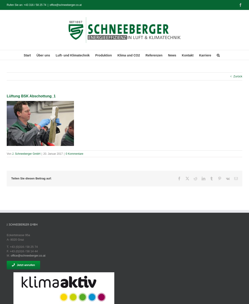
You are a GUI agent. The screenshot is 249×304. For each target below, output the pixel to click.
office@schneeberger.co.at (66, 5)
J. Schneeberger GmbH (26, 153)
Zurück (237, 76)
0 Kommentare (74, 153)
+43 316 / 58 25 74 (35, 5)
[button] (218, 55)
